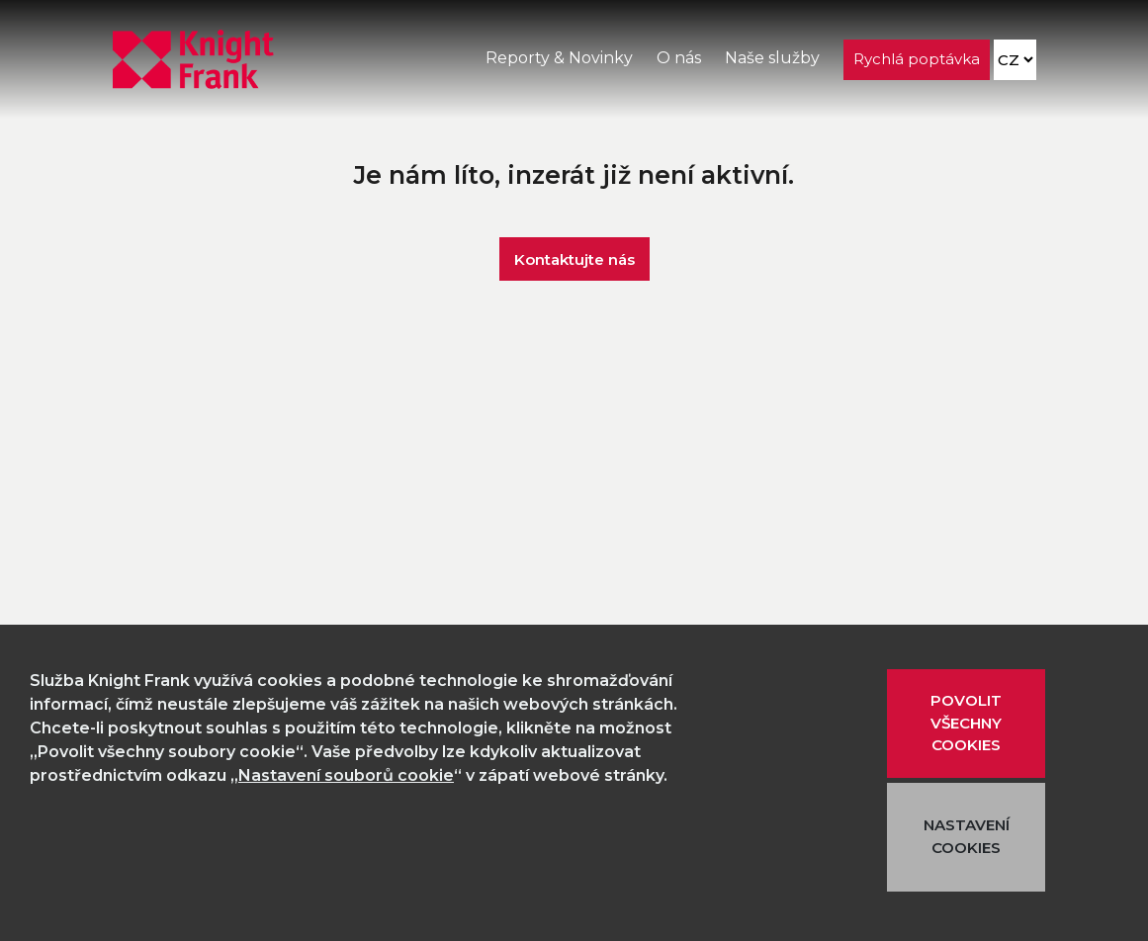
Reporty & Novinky (559, 57)
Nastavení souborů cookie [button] (346, 775)
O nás (679, 57)
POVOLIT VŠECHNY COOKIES (966, 722)
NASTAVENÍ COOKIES (967, 836)
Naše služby (772, 57)
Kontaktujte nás (574, 258)
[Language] (1015, 60)
